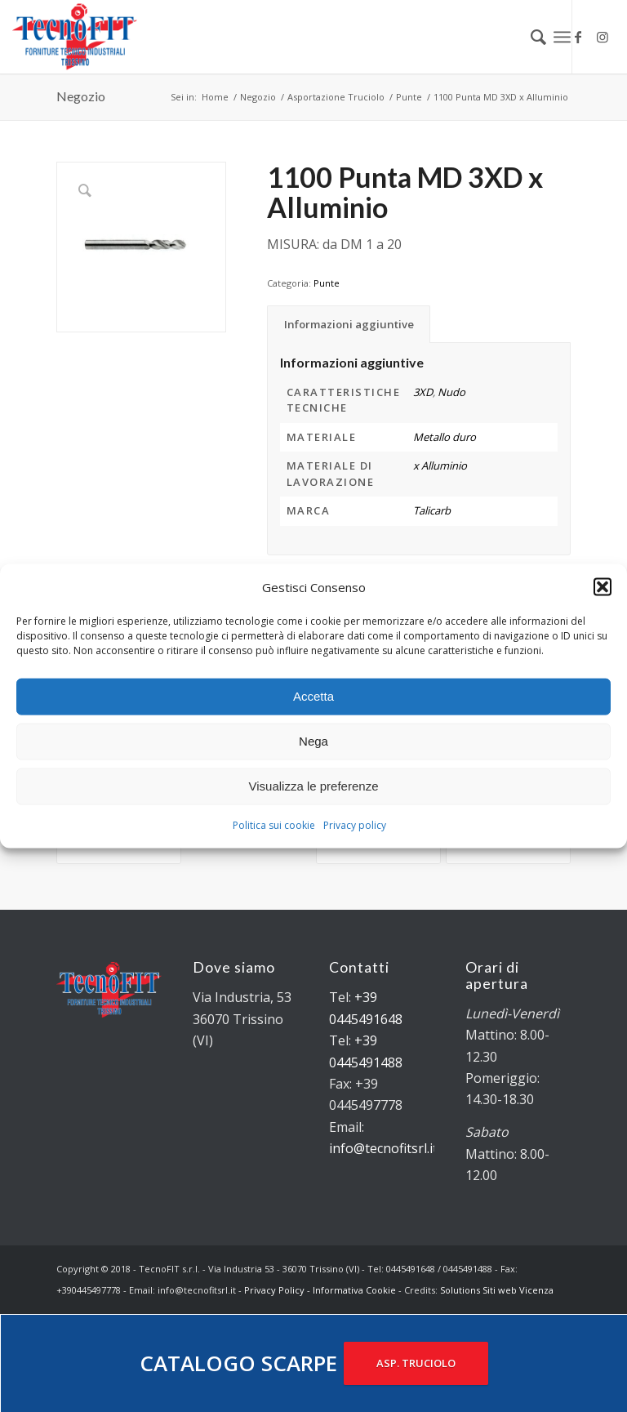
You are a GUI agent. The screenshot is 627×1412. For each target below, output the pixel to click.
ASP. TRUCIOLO (416, 1363)
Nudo (451, 392)
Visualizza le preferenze (314, 786)
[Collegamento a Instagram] (602, 36)
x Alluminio (440, 465)
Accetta (313, 696)
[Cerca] (530, 36)
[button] (602, 586)
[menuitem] (530, 36)
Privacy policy (354, 825)
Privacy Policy (274, 1290)
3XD (423, 392)
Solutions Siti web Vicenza (497, 1290)
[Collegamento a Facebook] (578, 36)
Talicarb (432, 510)
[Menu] (562, 37)
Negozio (80, 96)
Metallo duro (444, 437)
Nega (313, 741)
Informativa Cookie (354, 1290)
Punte (327, 283)
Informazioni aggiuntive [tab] (349, 324)
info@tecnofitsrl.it (383, 1148)
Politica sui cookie (274, 825)
